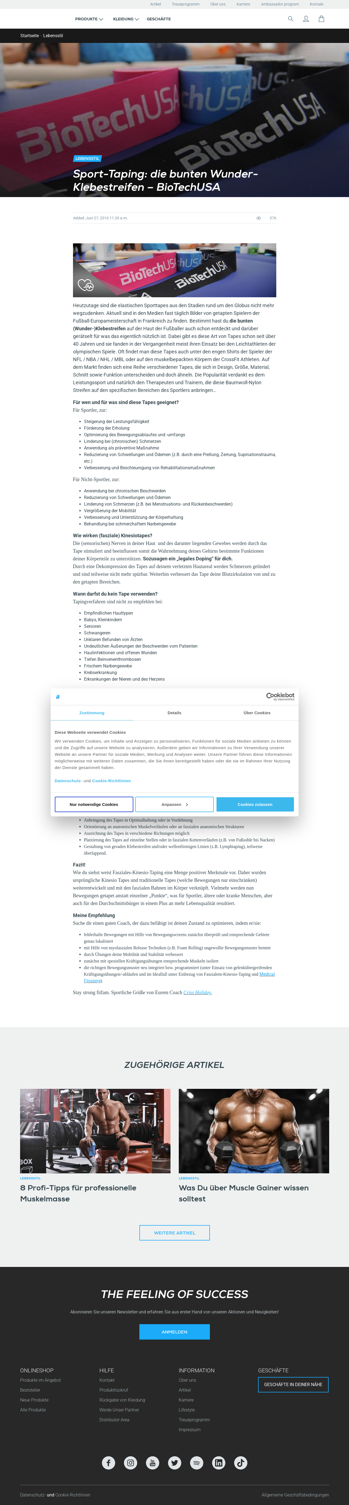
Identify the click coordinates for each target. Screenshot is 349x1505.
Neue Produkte (34, 1400)
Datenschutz (68, 780)
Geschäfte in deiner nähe (293, 1384)
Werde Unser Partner (119, 1410)
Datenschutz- (33, 1495)
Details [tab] (175, 712)
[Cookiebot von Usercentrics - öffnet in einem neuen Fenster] (270, 697)
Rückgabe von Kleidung (122, 1400)
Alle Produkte (33, 1410)
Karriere (243, 4)
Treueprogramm (185, 4)
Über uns (218, 4)
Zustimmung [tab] (91, 712)
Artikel (155, 4)
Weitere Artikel (174, 1233)
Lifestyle (187, 1410)
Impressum (190, 1429)
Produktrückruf (113, 1390)
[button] (89, 19)
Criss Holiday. (197, 992)
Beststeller (30, 1390)
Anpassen (174, 804)
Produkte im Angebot (40, 1380)
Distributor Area (114, 1419)
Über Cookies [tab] (257, 712)
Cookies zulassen (255, 804)
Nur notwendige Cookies (94, 804)
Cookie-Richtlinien (111, 780)
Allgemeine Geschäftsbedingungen (295, 1495)
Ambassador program (280, 4)
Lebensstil (53, 35)
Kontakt (317, 4)
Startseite (29, 35)
